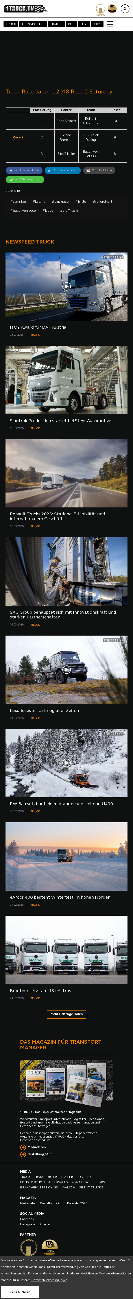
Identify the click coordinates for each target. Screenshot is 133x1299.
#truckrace (60, 202)
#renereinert (102, 202)
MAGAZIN (68, 1187)
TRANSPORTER (33, 24)
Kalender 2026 (77, 1203)
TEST (84, 24)
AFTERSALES (58, 1182)
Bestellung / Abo (40, 1154)
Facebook (27, 1219)
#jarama (39, 202)
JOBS (97, 24)
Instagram (27, 1224)
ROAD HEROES (82, 1182)
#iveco (47, 211)
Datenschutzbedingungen (49, 1280)
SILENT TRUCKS (91, 1187)
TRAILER (56, 24)
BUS (71, 24)
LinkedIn (44, 1224)
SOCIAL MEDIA (32, 1214)
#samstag (18, 202)
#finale (80, 202)
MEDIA (25, 1172)
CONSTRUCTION (32, 1182)
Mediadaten (37, 1147)
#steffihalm (69, 211)
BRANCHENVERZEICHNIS (39, 1187)
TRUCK (11, 24)
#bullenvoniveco (23, 211)
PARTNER (28, 1235)
